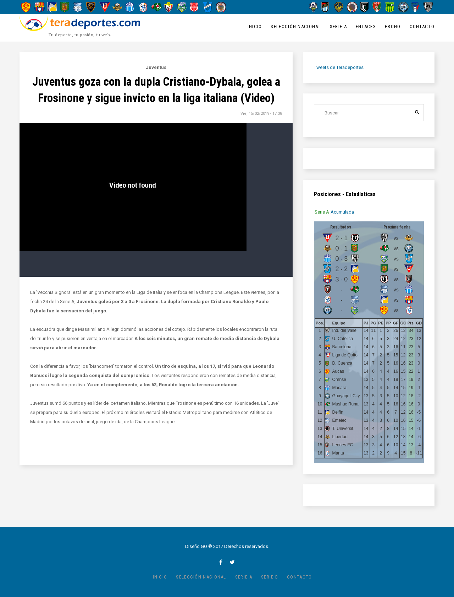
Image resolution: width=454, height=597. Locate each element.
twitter (232, 562)
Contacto (422, 26)
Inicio (255, 26)
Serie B (269, 577)
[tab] (322, 212)
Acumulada (342, 212)
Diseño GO (196, 546)
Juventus (156, 67)
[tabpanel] (369, 342)
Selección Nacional (296, 26)
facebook (220, 562)
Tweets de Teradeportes (339, 67)
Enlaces (366, 26)
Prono (393, 26)
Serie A (338, 26)
